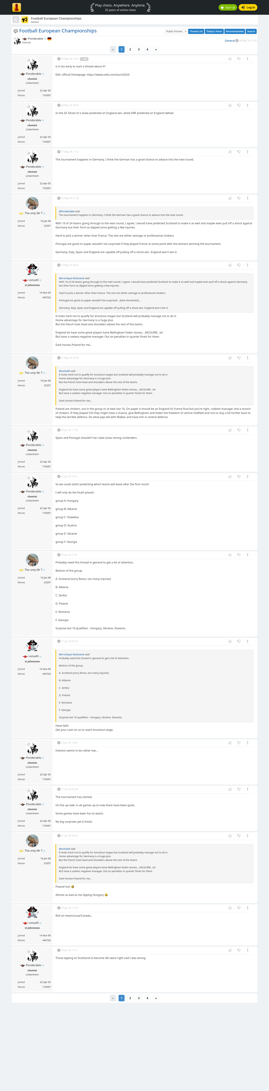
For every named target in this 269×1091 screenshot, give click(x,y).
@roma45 (64, 371)
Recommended (235, 31)
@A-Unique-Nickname (71, 278)
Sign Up (228, 7)
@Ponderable (66, 211)
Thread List (196, 31)
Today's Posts (214, 31)
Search (251, 31)
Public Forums (174, 31)
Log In (248, 7)
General (230, 41)
